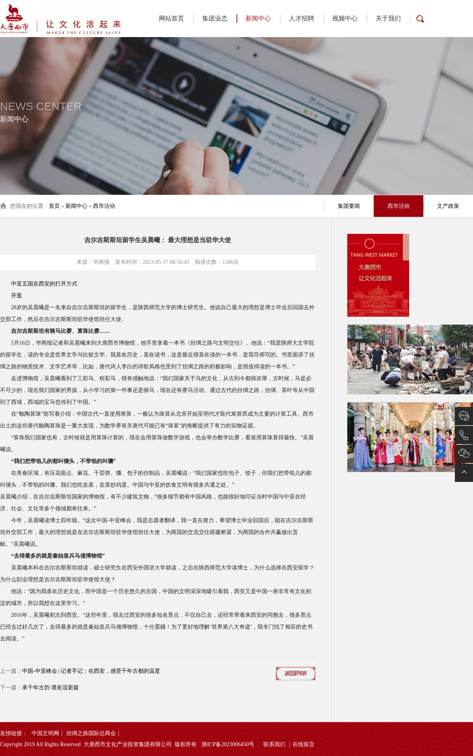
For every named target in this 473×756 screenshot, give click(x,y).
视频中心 (345, 18)
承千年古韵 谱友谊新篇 (50, 688)
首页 (54, 206)
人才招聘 (301, 18)
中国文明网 (45, 733)
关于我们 (388, 18)
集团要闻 (349, 206)
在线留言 (303, 744)
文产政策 (448, 206)
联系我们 (274, 744)
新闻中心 (253, 18)
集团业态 (214, 18)
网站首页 (171, 18)
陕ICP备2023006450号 (228, 744)
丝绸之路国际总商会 (91, 733)
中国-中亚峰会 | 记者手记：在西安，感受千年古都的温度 (91, 671)
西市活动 (104, 206)
